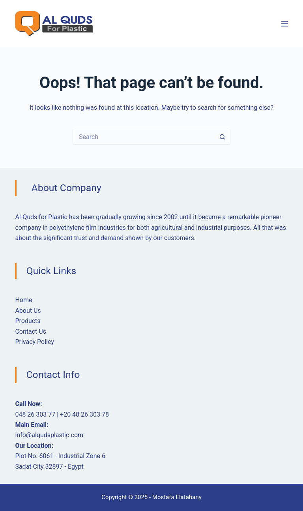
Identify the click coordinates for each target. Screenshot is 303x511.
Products (27, 321)
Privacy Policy (34, 342)
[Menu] (284, 23)
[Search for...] (144, 137)
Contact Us (30, 331)
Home (23, 300)
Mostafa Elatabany (177, 497)
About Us (28, 310)
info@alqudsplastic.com (49, 435)
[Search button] (222, 137)
